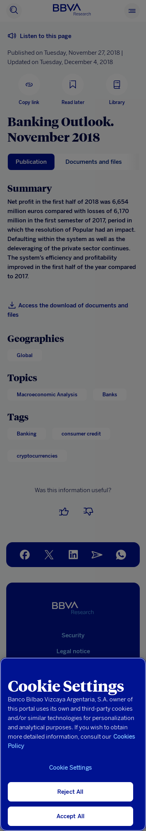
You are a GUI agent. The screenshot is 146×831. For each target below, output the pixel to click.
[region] (73, 744)
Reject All (70, 791)
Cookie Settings (70, 767)
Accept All (70, 816)
